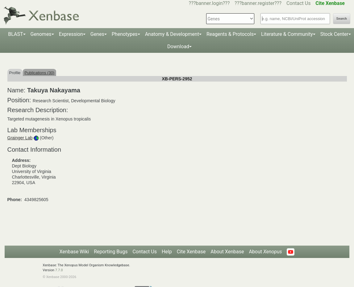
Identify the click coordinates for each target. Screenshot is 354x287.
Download (178, 46)
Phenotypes (125, 34)
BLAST (15, 34)
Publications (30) (39, 72)
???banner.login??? (209, 3)
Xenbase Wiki (74, 252)
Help (167, 252)
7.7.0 (59, 270)
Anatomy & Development (172, 34)
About (265, 252)
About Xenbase (227, 252)
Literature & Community (287, 34)
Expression (71, 34)
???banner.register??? (258, 3)
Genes (97, 34)
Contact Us (298, 3)
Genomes (41, 34)
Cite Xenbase (191, 252)
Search (341, 19)
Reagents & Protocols (230, 34)
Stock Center (334, 34)
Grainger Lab (20, 137)
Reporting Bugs (110, 252)
